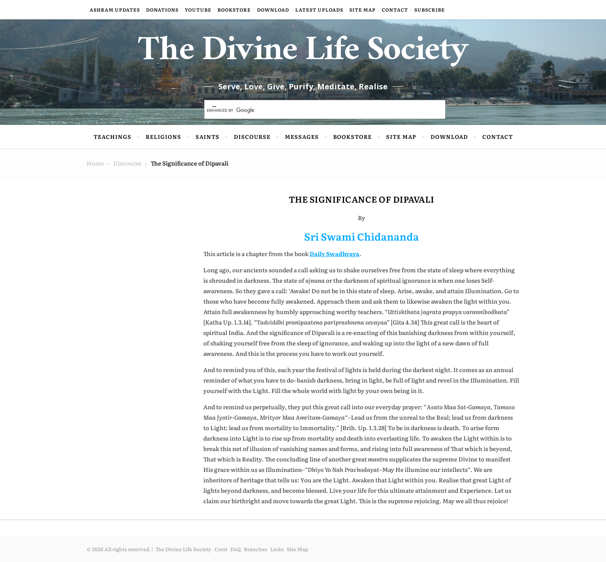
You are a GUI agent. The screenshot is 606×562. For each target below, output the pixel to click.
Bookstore (234, 9)
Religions (163, 136)
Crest (220, 549)
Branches (255, 549)
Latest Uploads (319, 9)
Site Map (362, 9)
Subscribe (429, 9)
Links (277, 549)
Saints (208, 136)
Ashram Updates (115, 9)
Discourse (252, 136)
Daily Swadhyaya (334, 253)
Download (273, 9)
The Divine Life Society (303, 54)
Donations (162, 9)
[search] (316, 110)
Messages (302, 136)
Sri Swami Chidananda (361, 236)
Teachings (112, 136)
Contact (395, 9)
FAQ (235, 549)
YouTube (198, 9)
